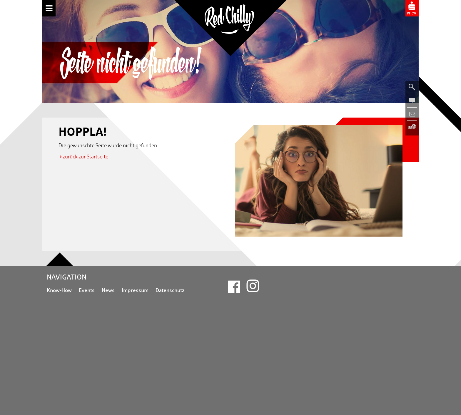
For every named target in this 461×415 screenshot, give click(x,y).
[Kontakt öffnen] (412, 100)
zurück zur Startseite (85, 156)
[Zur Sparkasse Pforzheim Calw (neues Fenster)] (412, 8)
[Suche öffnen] (412, 87)
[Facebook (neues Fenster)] (234, 290)
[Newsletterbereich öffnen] (412, 114)
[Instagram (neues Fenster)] (252, 289)
